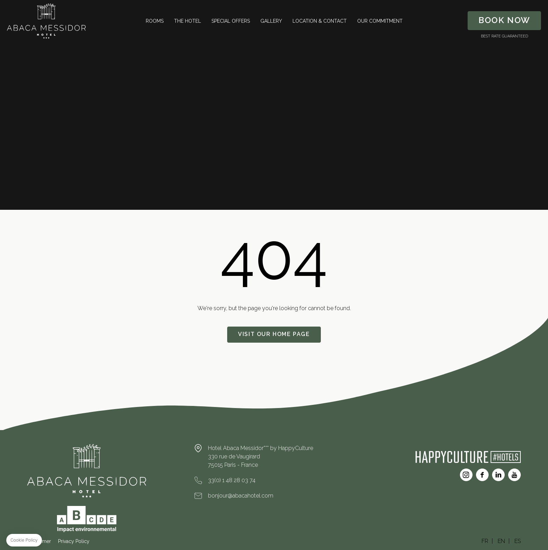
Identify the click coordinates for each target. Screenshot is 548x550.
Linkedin (498, 475)
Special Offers (230, 21)
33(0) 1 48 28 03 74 (231, 480)
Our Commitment (380, 21)
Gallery (271, 21)
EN (501, 541)
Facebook (482, 475)
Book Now (504, 20)
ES (517, 541)
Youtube (514, 475)
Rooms (155, 21)
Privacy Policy (73, 541)
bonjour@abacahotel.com (240, 495)
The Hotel (187, 21)
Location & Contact (320, 21)
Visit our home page (274, 334)
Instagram (466, 475)
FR (485, 541)
